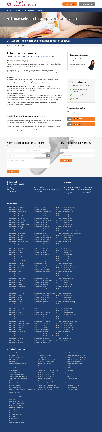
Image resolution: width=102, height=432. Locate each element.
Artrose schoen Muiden (40, 328)
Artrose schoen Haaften (40, 223)
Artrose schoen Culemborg (16, 300)
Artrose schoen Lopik (40, 300)
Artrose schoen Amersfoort (16, 229)
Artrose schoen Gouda (40, 214)
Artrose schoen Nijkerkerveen (66, 216)
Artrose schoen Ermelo (40, 208)
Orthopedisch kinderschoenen (46, 362)
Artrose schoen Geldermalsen (42, 212)
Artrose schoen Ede (14, 334)
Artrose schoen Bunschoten (16, 293)
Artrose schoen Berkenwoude (17, 265)
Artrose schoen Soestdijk (65, 263)
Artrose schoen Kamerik (41, 259)
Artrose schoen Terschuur (65, 274)
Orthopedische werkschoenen (76, 366)
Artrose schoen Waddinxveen (66, 306)
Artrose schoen (13, 362)
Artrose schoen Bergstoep (16, 263)
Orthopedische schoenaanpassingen (48, 387)
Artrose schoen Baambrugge (17, 248)
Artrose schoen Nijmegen (65, 218)
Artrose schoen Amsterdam (16, 238)
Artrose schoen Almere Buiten (17, 216)
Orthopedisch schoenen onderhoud (48, 370)
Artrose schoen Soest (64, 261)
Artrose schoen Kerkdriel (41, 263)
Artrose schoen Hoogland (41, 248)
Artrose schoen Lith (39, 291)
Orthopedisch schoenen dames (47, 366)
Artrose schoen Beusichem (16, 268)
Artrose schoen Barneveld (16, 253)
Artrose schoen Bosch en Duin (17, 278)
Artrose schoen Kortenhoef (41, 270)
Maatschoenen (42, 353)
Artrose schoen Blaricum (16, 274)
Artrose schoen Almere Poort (17, 220)
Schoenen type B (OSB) (15, 397)
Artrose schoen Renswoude (66, 246)
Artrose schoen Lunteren (41, 302)
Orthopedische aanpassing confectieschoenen (51, 381)
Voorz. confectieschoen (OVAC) (17, 423)
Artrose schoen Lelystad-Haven (43, 280)
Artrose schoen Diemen (15, 313)
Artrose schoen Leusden (41, 283)
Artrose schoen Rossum (65, 253)
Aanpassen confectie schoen (17, 357)
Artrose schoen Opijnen (65, 227)
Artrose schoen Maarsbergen (42, 306)
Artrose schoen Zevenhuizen (66, 336)
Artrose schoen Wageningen (66, 308)
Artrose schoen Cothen (15, 298)
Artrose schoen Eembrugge (16, 338)
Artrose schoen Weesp (64, 310)
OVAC (69, 377)
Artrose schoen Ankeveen (16, 240)
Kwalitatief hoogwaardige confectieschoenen (22, 389)
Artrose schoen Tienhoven (65, 278)
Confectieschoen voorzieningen (18, 364)
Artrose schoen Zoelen (64, 338)
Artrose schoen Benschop (16, 259)
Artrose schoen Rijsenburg (65, 250)
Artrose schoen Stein (64, 270)
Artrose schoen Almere (15, 214)
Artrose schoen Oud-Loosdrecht (67, 229)
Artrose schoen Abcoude (16, 210)
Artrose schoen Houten (40, 250)
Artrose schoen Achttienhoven (17, 212)
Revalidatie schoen (72, 387)
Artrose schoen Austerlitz (16, 246)
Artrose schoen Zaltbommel (66, 328)
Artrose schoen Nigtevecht (65, 212)
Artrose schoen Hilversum (41, 242)
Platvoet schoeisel (72, 379)
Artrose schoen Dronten (15, 330)
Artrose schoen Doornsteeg (16, 319)
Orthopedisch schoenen (44, 364)
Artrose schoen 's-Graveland (17, 208)
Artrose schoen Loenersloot (42, 295)
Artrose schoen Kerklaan (41, 265)
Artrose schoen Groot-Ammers (42, 220)
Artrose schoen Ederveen (16, 336)
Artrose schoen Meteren (41, 317)
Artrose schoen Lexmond (41, 285)
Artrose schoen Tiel (63, 276)
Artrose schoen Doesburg (16, 315)
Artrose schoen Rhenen (64, 248)
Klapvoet (11, 381)
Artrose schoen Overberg (65, 238)
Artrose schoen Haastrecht (41, 227)
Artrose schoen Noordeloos (66, 220)
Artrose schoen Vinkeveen (65, 295)
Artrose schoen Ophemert (65, 225)
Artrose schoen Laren (40, 274)
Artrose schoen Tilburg (64, 280)
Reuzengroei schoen (73, 385)
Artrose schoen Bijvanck (15, 270)
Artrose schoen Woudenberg (66, 323)
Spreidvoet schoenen (15, 412)
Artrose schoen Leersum (41, 276)
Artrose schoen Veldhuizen (65, 291)
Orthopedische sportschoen (75, 362)
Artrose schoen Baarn (15, 250)
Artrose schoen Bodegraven (17, 276)
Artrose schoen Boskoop (16, 280)
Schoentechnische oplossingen (17, 401)
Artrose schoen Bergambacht (17, 261)
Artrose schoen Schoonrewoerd (67, 259)
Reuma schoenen (72, 383)
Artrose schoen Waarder (65, 304)
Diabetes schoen (13, 370)
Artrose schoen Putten (64, 242)
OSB (68, 372)
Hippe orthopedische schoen (17, 375)
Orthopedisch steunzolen (45, 379)
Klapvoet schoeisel (14, 383)
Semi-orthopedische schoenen (17, 404)
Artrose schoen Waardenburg (66, 302)
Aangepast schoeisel (14, 353)
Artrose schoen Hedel (40, 233)
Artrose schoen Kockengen (41, 268)
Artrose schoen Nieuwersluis (66, 208)
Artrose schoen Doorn (15, 317)
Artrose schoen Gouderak (41, 216)
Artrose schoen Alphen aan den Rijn (19, 225)
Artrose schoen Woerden (65, 319)
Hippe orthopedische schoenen (18, 377)
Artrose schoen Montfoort (41, 323)
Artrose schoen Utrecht (64, 287)
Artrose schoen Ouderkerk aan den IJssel (69, 233)
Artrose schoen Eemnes (15, 340)
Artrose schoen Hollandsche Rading (44, 246)
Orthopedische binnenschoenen (47, 383)
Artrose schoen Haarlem (41, 225)
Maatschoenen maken (44, 355)
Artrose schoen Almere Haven (17, 218)
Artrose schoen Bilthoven (16, 272)
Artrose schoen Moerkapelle (42, 321)
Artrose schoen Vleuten (64, 298)
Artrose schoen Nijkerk (64, 214)
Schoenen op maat (14, 393)
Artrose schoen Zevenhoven (66, 334)
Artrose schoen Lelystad (41, 278)
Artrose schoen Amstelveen (16, 235)
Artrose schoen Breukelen (16, 285)
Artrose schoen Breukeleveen (17, 287)
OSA (68, 368)
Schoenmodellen (13, 399)
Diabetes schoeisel (14, 368)
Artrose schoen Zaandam (65, 326)
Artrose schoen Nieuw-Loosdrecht (43, 340)
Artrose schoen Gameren (41, 210)
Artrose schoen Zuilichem (65, 340)
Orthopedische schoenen (45, 389)
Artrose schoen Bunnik (15, 291)
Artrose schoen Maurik (40, 315)
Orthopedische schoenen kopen (76, 357)
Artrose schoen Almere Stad (17, 223)
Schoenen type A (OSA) (15, 395)
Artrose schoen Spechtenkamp (67, 268)
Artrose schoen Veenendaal (66, 289)
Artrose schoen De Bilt (15, 302)
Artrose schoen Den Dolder (16, 310)
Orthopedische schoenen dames (76, 353)
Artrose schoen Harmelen (41, 231)
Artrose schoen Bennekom (16, 257)
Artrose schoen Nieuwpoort (66, 210)
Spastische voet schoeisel (16, 406)
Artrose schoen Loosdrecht (41, 298)
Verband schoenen (14, 419)
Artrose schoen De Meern (16, 304)
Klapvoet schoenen (14, 385)
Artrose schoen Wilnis (64, 317)
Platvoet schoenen (72, 381)
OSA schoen (70, 370)
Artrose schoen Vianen (64, 293)
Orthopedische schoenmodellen (76, 360)
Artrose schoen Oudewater (66, 235)
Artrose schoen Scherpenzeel (66, 255)
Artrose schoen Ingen (40, 257)
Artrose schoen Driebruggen (17, 326)
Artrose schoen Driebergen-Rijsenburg (20, 323)
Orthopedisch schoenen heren (46, 368)
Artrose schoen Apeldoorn (16, 244)
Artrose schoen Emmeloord (16, 343)
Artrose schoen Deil (14, 306)
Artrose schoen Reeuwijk (65, 244)
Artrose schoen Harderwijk (41, 229)
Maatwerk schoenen (43, 357)
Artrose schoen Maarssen (41, 308)
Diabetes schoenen (14, 372)
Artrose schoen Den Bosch (16, 308)
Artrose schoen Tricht (64, 283)
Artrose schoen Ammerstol (16, 231)
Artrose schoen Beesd (15, 255)
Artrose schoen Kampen (41, 261)
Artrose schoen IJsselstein (41, 255)
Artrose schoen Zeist (64, 332)
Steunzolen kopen (14, 416)
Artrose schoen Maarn (40, 304)
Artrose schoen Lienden (40, 287)
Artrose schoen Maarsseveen (42, 310)
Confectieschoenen (14, 366)
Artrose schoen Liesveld (40, 289)
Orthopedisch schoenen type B (46, 375)
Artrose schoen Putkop (64, 240)
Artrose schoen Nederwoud (41, 338)
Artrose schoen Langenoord (42, 272)
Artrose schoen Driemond (16, 328)
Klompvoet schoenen (15, 387)
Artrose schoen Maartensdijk (42, 313)
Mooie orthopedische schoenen (47, 360)
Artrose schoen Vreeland (65, 300)
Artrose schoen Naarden (41, 332)
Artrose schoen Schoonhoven (66, 257)
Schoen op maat (72, 389)
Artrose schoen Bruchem (16, 289)
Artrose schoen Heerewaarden (42, 238)
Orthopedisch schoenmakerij (46, 377)
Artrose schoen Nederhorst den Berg (44, 336)
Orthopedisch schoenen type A (46, 372)
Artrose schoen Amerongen (16, 227)
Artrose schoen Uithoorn (65, 285)
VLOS (10, 421)
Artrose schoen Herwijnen (41, 240)
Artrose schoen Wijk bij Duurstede (68, 315)
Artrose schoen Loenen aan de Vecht (44, 293)
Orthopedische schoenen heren (76, 355)
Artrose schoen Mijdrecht (41, 319)
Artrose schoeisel (14, 360)
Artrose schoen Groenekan (41, 218)
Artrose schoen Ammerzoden (17, 233)
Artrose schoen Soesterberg (66, 265)
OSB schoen (70, 375)
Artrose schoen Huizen (40, 253)
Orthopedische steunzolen (75, 364)
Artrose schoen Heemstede (42, 235)
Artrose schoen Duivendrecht (17, 332)
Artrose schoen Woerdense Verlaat (68, 321)
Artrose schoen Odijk (64, 223)
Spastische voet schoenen (16, 408)
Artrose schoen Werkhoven (65, 313)
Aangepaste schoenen (15, 355)
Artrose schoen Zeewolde (65, 330)
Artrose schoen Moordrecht (41, 326)
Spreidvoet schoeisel (15, 410)
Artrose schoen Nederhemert (42, 334)
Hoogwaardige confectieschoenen (18, 379)
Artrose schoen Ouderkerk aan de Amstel (70, 231)
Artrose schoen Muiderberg (41, 330)
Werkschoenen (13, 425)
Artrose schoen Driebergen (16, 321)
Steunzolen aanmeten (15, 414)
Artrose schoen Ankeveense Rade (18, 242)
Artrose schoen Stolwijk (65, 272)
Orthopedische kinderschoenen (47, 385)
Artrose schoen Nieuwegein (42, 343)
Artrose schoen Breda (15, 283)
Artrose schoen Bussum (15, 295)
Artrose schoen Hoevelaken (42, 244)
